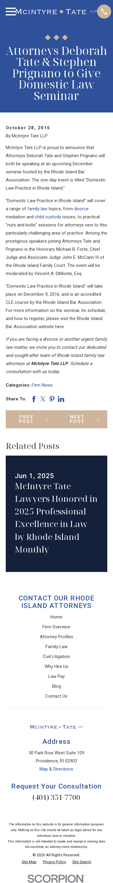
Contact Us (56, 696)
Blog (56, 686)
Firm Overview (56, 627)
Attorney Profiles (56, 636)
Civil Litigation (56, 656)
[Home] (56, 11)
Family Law (56, 646)
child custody (48, 217)
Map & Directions (56, 769)
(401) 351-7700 (56, 797)
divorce (81, 208)
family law (37, 208)
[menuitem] (29, 862)
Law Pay (56, 676)
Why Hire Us (56, 666)
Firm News (42, 385)
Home (56, 617)
